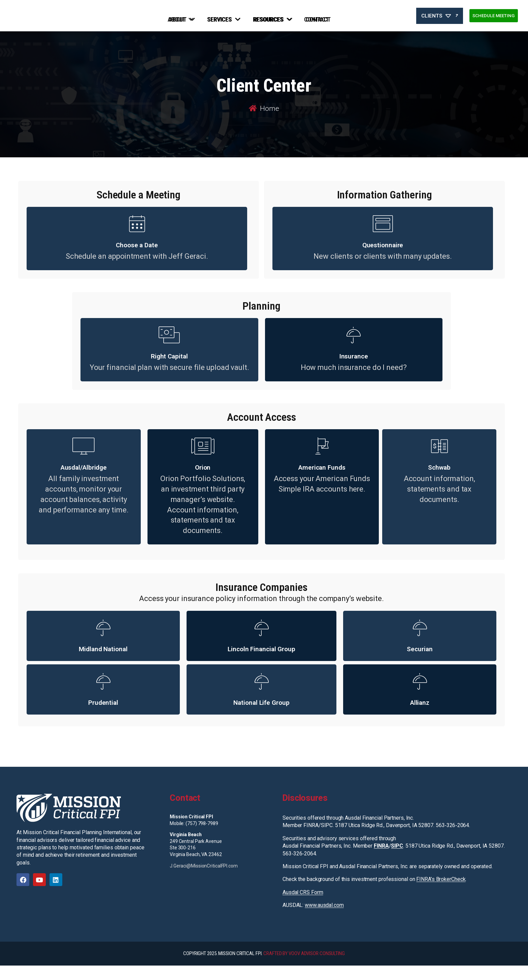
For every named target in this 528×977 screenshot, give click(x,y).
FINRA (381, 857)
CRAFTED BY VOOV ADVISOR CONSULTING (304, 965)
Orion (203, 479)
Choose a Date (137, 256)
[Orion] (202, 457)
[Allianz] (419, 692)
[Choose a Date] (137, 235)
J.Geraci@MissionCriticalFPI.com (204, 877)
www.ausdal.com (324, 916)
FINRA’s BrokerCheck (440, 891)
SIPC (397, 857)
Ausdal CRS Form (303, 904)
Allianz (419, 714)
